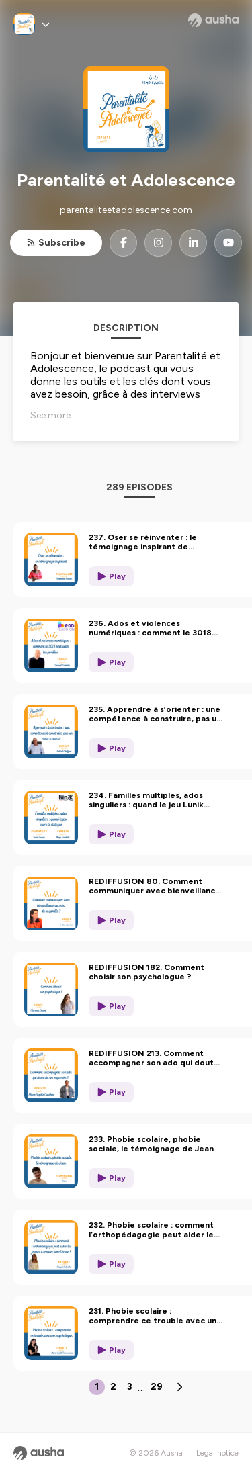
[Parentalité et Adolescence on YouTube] (228, 243)
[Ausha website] (213, 20)
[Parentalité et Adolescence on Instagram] (158, 243)
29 (157, 1386)
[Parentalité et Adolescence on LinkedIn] (193, 243)
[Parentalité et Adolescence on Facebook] (123, 243)
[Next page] (179, 1387)
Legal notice (217, 1453)
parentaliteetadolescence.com (126, 210)
